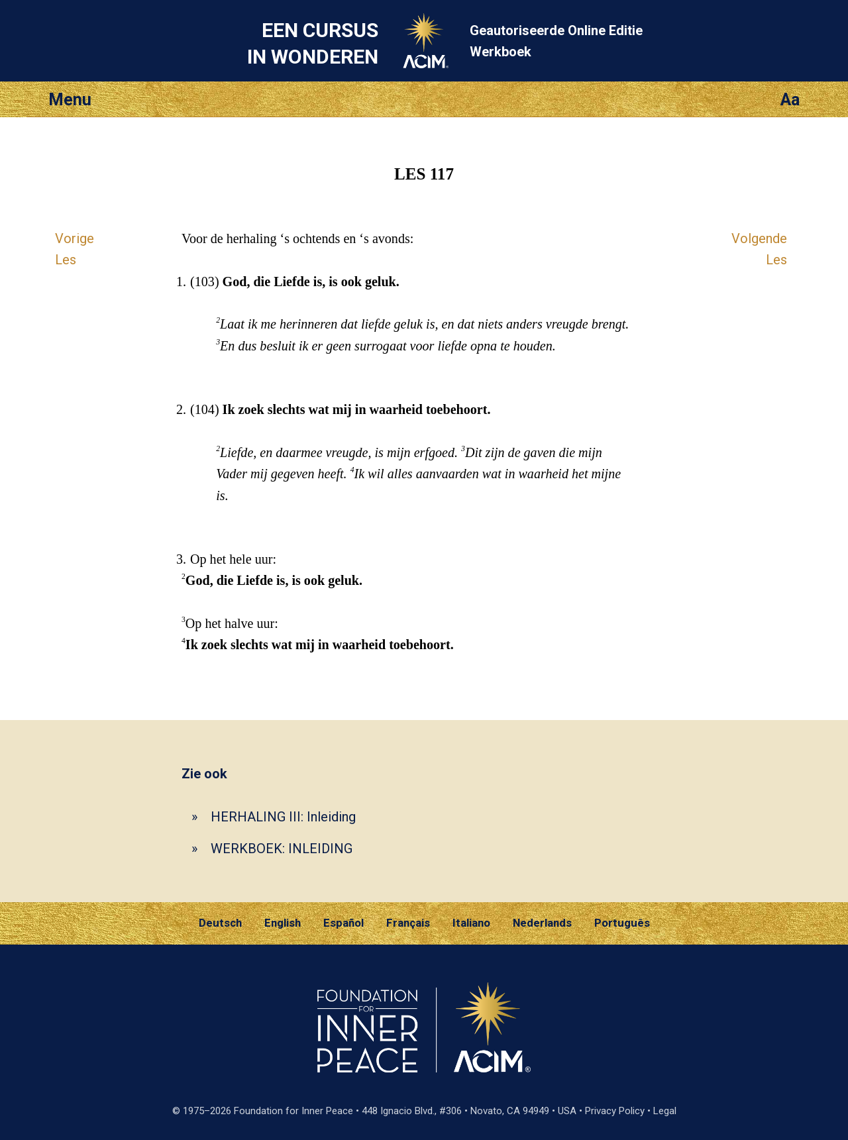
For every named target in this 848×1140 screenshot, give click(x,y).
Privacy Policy (615, 1111)
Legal (664, 1111)
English (282, 922)
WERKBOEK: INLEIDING (281, 848)
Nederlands (542, 922)
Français (408, 922)
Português (622, 922)
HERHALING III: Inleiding (283, 817)
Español (343, 922)
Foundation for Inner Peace (293, 1111)
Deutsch (220, 922)
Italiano (471, 922)
